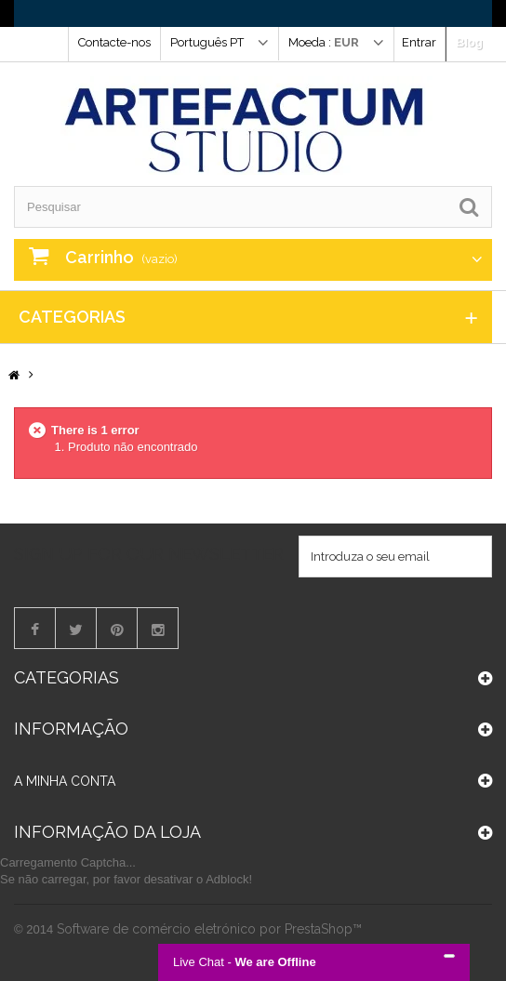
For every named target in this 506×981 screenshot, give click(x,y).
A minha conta (64, 781)
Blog (469, 42)
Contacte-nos (114, 42)
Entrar (419, 42)
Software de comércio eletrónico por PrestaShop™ (209, 928)
